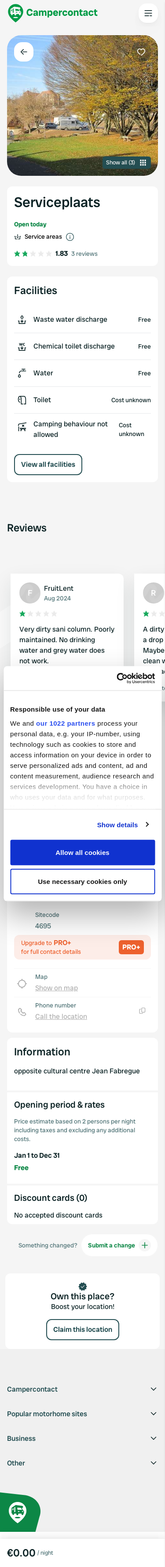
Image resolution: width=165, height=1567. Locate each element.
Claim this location (82, 1329)
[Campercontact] (53, 13)
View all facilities (48, 464)
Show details (117, 824)
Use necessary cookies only (82, 881)
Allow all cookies (82, 852)
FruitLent (58, 588)
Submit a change (119, 1245)
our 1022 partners (65, 723)
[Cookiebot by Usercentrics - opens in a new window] (117, 678)
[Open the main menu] (148, 13)
